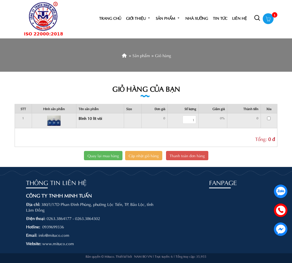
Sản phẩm (168, 18)
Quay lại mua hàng (103, 155)
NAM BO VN (143, 253)
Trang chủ (110, 18)
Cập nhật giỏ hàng (144, 155)
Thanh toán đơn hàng (187, 155)
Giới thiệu (138, 18)
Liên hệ (239, 18)
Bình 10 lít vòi (90, 118)
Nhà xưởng (196, 18)
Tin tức (220, 18)
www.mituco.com (58, 243)
